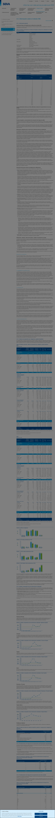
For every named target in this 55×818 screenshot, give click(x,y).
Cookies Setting (41, 811)
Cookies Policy (19, 816)
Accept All (41, 816)
